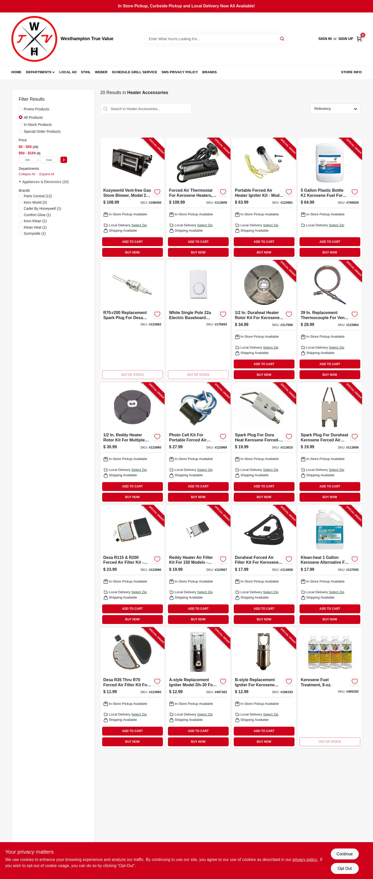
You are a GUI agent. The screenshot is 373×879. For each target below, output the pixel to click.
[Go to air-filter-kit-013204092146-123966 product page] (132, 565)
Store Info (351, 72)
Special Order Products (42, 131)
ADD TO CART (132, 242)
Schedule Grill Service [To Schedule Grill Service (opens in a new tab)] (134, 72)
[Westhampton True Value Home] (34, 39)
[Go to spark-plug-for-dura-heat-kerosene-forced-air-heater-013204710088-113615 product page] (264, 443)
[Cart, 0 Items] (359, 38)
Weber (101, 72)
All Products (33, 117)
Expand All (46, 174)
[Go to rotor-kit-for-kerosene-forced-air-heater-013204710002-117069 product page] (264, 320)
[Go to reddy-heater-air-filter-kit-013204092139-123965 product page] (132, 688)
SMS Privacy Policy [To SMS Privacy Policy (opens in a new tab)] (180, 72)
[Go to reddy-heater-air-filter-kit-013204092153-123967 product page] (198, 565)
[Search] (282, 38)
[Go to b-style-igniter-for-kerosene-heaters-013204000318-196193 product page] (264, 688)
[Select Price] (63, 160)
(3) (35, 202)
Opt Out (344, 868)
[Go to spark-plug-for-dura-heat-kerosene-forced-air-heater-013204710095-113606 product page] (330, 443)
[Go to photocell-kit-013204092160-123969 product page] (198, 443)
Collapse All (27, 174)
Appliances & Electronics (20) (45, 182)
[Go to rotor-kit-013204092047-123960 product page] (132, 443)
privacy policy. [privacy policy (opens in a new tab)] (305, 859)
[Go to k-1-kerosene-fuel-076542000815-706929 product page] (330, 198)
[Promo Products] (20, 109)
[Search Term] (216, 39)
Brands (209, 72)
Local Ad (68, 72)
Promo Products (36, 109)
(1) (42, 208)
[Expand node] (21, 182)
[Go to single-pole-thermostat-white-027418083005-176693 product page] (198, 320)
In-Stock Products (38, 124)
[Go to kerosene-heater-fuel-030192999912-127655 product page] (330, 565)
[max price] (49, 160)
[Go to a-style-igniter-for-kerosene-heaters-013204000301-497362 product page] (198, 688)
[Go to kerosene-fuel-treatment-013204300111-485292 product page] (330, 688)
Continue (344, 854)
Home (16, 72)
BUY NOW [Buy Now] (132, 252)
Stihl (86, 72)
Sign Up (345, 39)
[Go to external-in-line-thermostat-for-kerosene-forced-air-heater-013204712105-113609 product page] (198, 198)
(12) (38, 196)
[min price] (28, 160)
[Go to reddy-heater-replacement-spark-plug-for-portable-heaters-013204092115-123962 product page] (132, 320)
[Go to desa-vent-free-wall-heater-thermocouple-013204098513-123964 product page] (330, 320)
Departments (38, 72)
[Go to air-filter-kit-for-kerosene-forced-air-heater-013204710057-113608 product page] (264, 565)
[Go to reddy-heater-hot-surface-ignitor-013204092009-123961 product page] (264, 198)
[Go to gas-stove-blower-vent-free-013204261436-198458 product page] (132, 198)
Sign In (325, 39)
